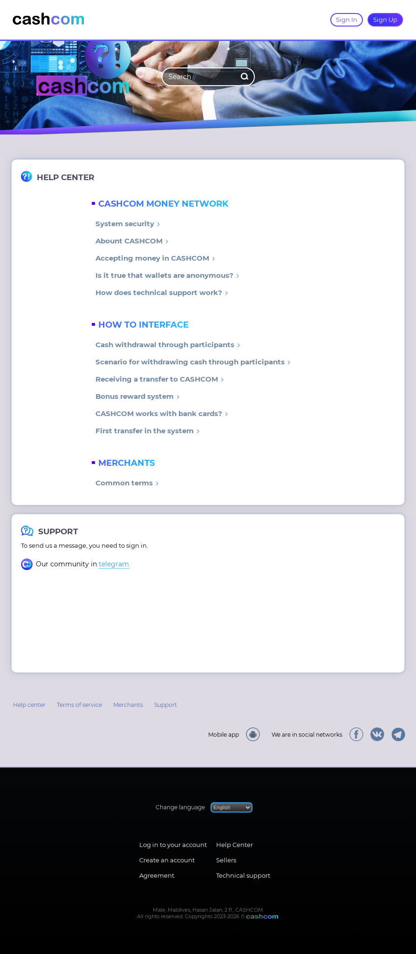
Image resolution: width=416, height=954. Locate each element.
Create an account (167, 860)
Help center (29, 704)
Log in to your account (173, 844)
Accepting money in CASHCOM (155, 258)
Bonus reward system (137, 396)
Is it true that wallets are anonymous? (167, 275)
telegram (114, 564)
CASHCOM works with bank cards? (161, 413)
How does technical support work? (161, 292)
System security (127, 223)
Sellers (226, 860)
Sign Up (385, 19)
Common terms (127, 482)
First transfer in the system (147, 430)
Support (165, 704)
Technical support (243, 875)
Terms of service (79, 704)
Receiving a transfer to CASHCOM (159, 379)
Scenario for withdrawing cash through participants (193, 361)
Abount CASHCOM (132, 240)
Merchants (128, 704)
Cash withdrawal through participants (167, 344)
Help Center (234, 844)
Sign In (346, 19)
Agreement (156, 875)
